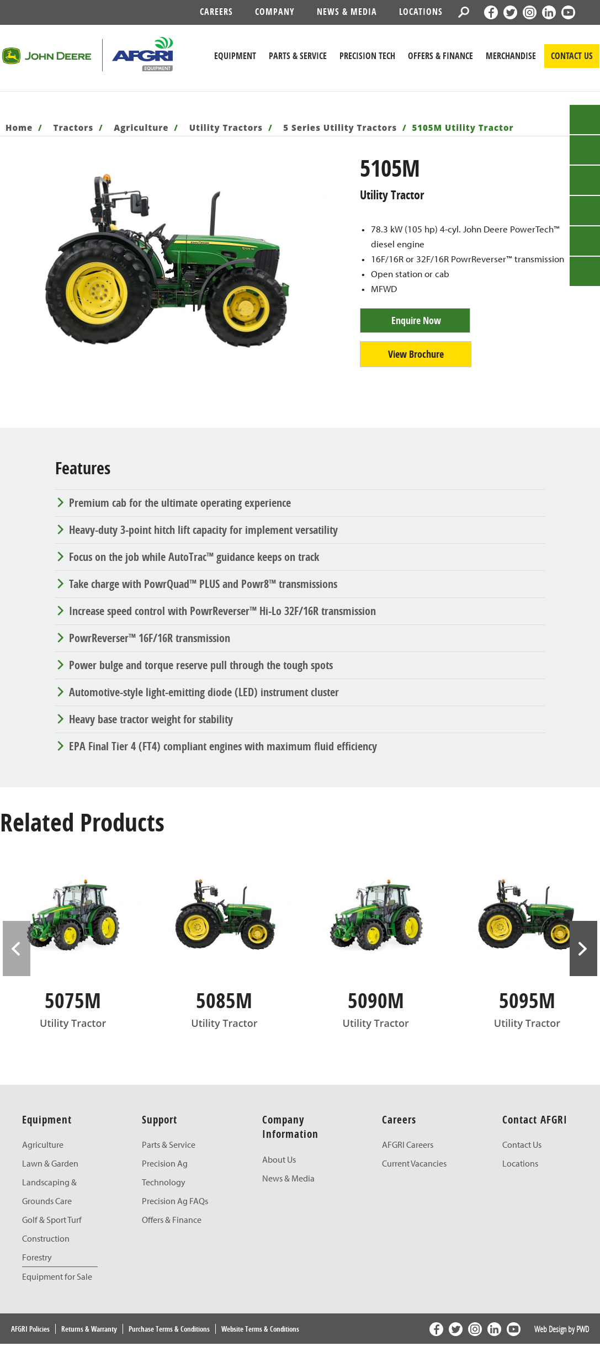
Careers (216, 12)
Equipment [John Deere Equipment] (235, 56)
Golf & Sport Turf (52, 1219)
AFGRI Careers (407, 1144)
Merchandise (511, 56)
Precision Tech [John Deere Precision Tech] (367, 56)
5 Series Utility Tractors (340, 127)
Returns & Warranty (89, 1329)
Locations (421, 12)
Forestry (37, 1257)
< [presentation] (16, 948)
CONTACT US (572, 56)
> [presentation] (583, 948)
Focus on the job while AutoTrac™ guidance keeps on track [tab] (194, 556)
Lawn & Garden (50, 1163)
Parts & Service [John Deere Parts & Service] (298, 56)
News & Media (347, 12)
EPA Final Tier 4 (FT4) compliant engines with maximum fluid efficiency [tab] (223, 746)
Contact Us (521, 1144)
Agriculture (141, 127)
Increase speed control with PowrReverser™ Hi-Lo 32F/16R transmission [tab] (222, 610)
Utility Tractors (226, 127)
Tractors (74, 127)
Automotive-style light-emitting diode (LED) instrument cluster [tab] (204, 692)
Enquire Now (416, 320)
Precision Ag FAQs (175, 1200)
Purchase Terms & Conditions (169, 1329)
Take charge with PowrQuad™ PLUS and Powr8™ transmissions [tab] (203, 583)
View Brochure (416, 354)
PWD (582, 1328)
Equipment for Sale (57, 1276)
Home (19, 127)
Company (275, 12)
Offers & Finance (440, 56)
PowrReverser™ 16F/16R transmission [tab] (149, 637)
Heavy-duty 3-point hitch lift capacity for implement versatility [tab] (203, 529)
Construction (46, 1238)
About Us (279, 1159)
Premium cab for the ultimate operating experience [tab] (180, 502)
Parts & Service (168, 1144)
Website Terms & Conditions (260, 1329)
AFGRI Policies (30, 1329)
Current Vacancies (414, 1163)
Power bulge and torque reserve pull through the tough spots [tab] (201, 665)
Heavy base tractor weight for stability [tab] (151, 719)
